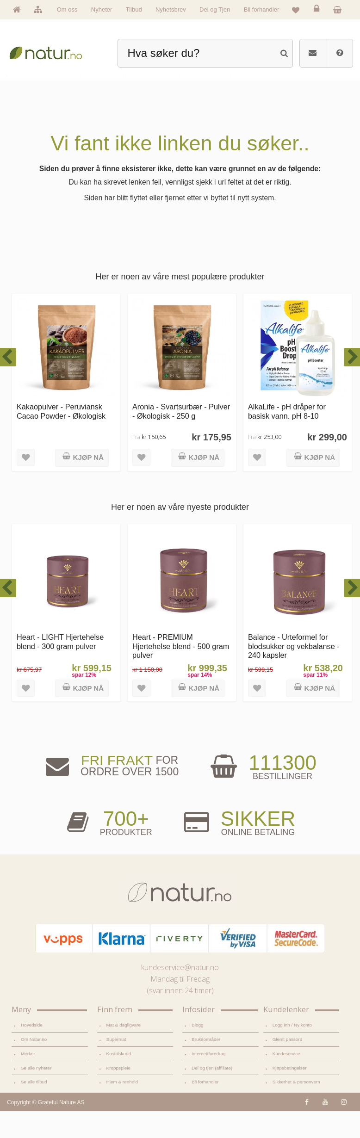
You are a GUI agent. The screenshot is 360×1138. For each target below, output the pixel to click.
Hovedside (32, 1051)
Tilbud (134, 9)
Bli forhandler (261, 9)
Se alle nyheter (36, 1094)
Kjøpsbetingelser (290, 1094)
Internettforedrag (208, 1080)
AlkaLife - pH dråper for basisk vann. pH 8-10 (287, 437)
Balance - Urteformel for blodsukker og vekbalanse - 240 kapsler (294, 673)
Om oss (67, 9)
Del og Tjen (214, 9)
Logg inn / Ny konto (292, 1051)
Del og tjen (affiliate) (212, 1094)
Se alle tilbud (34, 1108)
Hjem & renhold (122, 1108)
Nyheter (101, 9)
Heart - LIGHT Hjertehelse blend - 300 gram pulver (60, 668)
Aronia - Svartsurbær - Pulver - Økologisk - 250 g (181, 437)
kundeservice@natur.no (180, 994)
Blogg (197, 1051)
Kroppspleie (118, 1094)
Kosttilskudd (118, 1080)
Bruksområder (206, 1066)
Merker (28, 1080)
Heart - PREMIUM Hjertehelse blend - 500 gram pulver (180, 673)
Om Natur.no (34, 1066)
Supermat (116, 1066)
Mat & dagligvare (123, 1051)
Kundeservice (286, 1080)
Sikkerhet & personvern (296, 1108)
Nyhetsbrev (170, 9)
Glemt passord (288, 1066)
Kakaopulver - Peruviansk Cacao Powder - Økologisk (61, 437)
